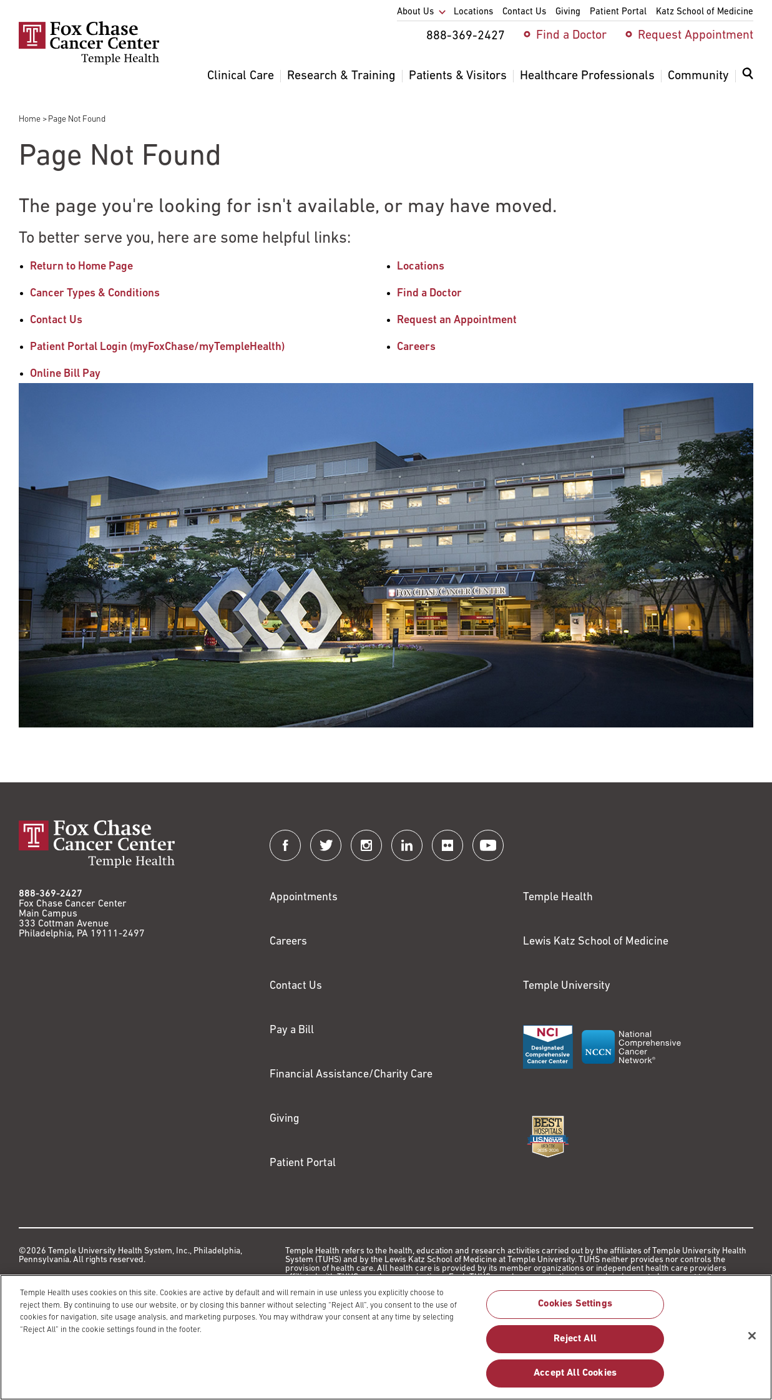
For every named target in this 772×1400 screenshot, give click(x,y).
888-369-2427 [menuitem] (465, 36)
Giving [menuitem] (567, 12)
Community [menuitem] (698, 76)
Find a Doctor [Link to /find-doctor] (429, 293)
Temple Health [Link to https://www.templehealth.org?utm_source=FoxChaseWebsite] (558, 897)
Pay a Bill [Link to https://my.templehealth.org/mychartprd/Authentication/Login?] (292, 1030)
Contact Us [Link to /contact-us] (56, 320)
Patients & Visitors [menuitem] (458, 76)
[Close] (752, 1342)
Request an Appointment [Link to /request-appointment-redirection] (457, 320)
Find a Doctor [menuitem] (571, 35)
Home (30, 119)
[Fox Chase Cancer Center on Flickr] (447, 845)
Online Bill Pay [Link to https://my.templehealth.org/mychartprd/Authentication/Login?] (65, 374)
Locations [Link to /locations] (420, 267)
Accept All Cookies (575, 1379)
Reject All (575, 1345)
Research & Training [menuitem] (341, 76)
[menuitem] (747, 81)
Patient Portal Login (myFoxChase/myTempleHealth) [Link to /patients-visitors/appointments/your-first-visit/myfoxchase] (157, 347)
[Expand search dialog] (747, 76)
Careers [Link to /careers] (416, 347)
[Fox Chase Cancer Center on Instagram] (366, 845)
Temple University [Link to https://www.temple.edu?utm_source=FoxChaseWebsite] (566, 986)
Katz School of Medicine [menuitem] (704, 12)
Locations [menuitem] (473, 12)
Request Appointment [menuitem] (695, 35)
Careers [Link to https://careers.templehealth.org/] (288, 942)
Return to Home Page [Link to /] (81, 267)
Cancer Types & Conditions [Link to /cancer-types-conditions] (95, 293)
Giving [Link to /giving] (285, 1119)
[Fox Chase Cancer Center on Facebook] (285, 845)
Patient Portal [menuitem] (618, 12)
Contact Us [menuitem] (524, 12)
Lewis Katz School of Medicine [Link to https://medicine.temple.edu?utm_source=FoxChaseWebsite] (595, 942)
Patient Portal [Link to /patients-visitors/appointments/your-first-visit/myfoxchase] (303, 1163)
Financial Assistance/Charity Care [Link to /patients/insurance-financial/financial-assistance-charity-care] (351, 1075)
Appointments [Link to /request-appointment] (304, 897)
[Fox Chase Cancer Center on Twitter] (325, 845)
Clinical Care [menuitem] (240, 76)
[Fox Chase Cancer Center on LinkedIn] (407, 845)
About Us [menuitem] (415, 12)
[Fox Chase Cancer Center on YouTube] (488, 845)
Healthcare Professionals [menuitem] (587, 76)
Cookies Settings (575, 1311)
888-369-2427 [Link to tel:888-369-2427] (50, 894)
